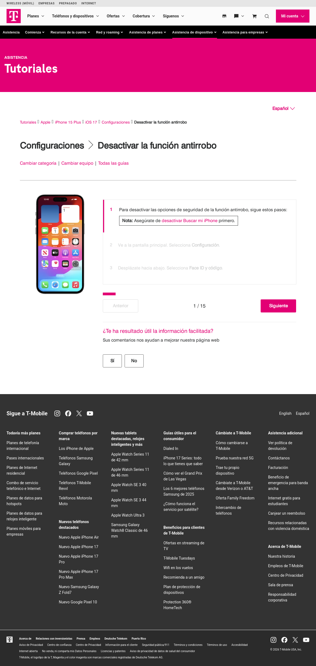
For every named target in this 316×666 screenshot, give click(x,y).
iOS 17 (91, 122)
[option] (199, 216)
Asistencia (11, 32)
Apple (45, 122)
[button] (35, 32)
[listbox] (199, 240)
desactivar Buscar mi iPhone (190, 220)
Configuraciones (116, 122)
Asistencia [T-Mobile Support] (15, 57)
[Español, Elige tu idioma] (283, 108)
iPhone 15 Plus (68, 122)
